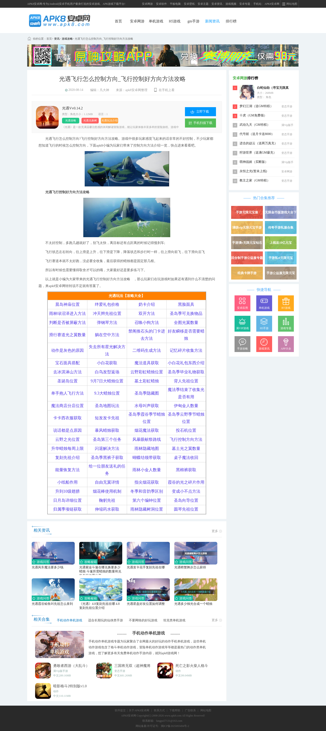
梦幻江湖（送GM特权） (256, 106)
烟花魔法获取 (146, 430)
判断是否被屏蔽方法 (67, 322)
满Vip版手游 (60, 671)
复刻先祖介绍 (67, 457)
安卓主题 (203, 3)
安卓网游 (147, 3)
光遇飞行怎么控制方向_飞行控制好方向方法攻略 (104, 38)
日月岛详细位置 (67, 500)
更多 (217, 531)
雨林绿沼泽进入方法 (67, 313)
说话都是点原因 (67, 430)
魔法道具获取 (146, 363)
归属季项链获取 (67, 509)
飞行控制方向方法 (186, 439)
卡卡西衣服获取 (67, 418)
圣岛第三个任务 (107, 439)
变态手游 (119, 671)
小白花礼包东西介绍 (186, 363)
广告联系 (190, 710)
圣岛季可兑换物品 (186, 313)
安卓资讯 (216, 3)
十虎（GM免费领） (253, 115)
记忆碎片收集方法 (186, 350)
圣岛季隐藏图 (146, 393)
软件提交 (120, 710)
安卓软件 (161, 3)
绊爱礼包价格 (107, 304)
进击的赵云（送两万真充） (259, 143)
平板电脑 (175, 3)
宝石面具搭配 (67, 363)
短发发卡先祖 (107, 418)
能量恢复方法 (67, 470)
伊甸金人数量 (186, 405)
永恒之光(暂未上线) (253, 171)
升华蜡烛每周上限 (67, 448)
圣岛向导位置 (186, 500)
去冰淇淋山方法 (67, 372)
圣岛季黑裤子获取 (107, 457)
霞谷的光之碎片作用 (186, 482)
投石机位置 (186, 430)
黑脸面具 (186, 304)
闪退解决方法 (107, 448)
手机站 (257, 3)
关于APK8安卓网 (139, 710)
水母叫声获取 (146, 405)
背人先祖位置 (186, 381)
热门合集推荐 (264, 198)
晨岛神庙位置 (67, 304)
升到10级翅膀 (67, 491)
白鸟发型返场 (107, 372)
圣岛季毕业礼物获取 (186, 372)
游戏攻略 (67, 38)
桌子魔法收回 (186, 457)
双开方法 (147, 313)
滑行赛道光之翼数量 (67, 335)
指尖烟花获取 (146, 482)
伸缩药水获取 (107, 509)
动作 (178, 671)
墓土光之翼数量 (186, 448)
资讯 (57, 38)
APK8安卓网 (271, 3)
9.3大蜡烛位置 (107, 393)
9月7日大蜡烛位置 (107, 381)
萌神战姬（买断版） (254, 162)
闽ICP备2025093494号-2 (175, 726)
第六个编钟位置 (146, 500)
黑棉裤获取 (186, 470)
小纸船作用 (67, 482)
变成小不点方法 (186, 491)
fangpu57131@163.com (169, 720)
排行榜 (231, 21)
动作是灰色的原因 (67, 350)
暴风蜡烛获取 (107, 430)
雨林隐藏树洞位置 (146, 509)
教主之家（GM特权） (255, 180)
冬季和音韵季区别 (146, 491)
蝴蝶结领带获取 (146, 457)
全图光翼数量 (186, 322)
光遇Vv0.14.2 (72, 108)
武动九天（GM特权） (255, 124)
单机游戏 (156, 21)
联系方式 (159, 710)
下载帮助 (174, 710)
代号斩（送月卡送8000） (257, 134)
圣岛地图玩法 (107, 405)
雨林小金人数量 (146, 470)
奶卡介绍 (147, 304)
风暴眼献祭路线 (146, 439)
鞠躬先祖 (107, 500)
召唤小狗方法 (146, 322)
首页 (118, 21)
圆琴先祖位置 (186, 509)
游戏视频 (230, 3)
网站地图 (205, 710)
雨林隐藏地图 (146, 448)
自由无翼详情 (107, 482)
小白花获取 (107, 363)
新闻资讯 (212, 21)
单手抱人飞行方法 (67, 393)
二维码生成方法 (146, 350)
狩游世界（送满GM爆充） (258, 152)
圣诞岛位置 (67, 381)
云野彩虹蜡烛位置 (146, 372)
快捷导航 (264, 290)
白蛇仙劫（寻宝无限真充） (273, 88)
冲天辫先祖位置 (107, 313)
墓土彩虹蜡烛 (146, 381)
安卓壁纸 (189, 3)
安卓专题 (244, 3)
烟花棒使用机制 (107, 491)
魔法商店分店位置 (67, 405)
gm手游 (193, 21)
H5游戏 (175, 21)
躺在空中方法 (107, 335)
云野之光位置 (67, 439)
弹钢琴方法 (107, 322)
